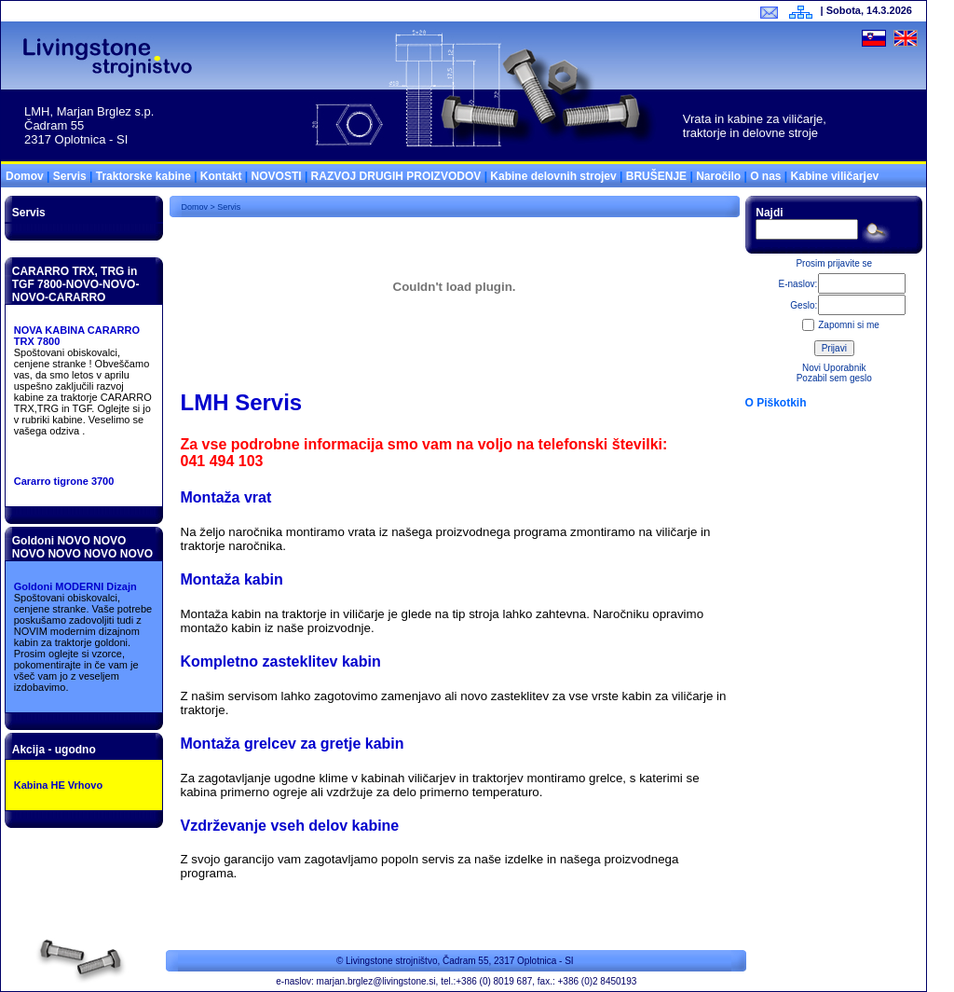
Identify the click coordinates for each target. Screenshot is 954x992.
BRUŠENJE (656, 176)
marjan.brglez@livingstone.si (376, 981)
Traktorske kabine (143, 176)
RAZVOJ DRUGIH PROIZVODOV (396, 176)
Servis (70, 176)
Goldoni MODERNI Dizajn (75, 586)
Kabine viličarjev (835, 176)
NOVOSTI (277, 176)
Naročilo (718, 176)
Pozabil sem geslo (834, 378)
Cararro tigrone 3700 (64, 481)
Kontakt (221, 176)
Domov (25, 176)
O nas (765, 176)
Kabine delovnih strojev (553, 176)
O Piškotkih (776, 402)
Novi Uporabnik (833, 368)
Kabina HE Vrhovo (58, 785)
